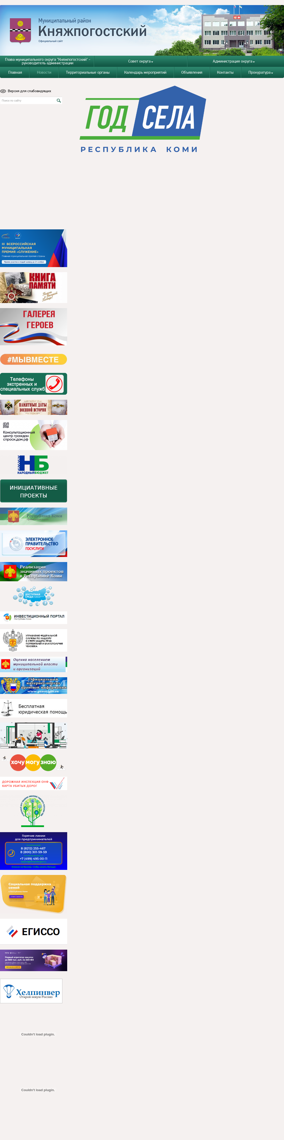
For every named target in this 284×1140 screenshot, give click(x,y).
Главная (15, 72)
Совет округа (140, 61)
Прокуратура (260, 72)
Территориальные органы (88, 72)
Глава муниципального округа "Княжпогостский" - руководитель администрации (47, 61)
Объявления (191, 72)
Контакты (225, 72)
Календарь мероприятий (145, 72)
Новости (44, 72)
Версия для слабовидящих (25, 91)
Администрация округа (234, 61)
